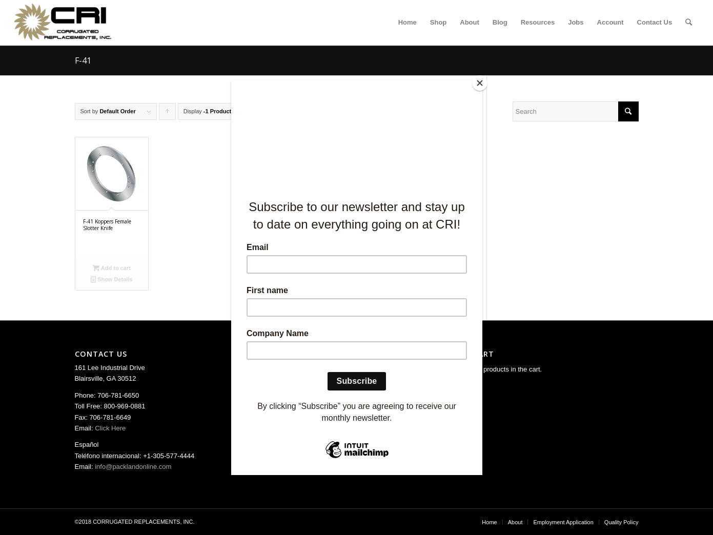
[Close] (479, 83)
